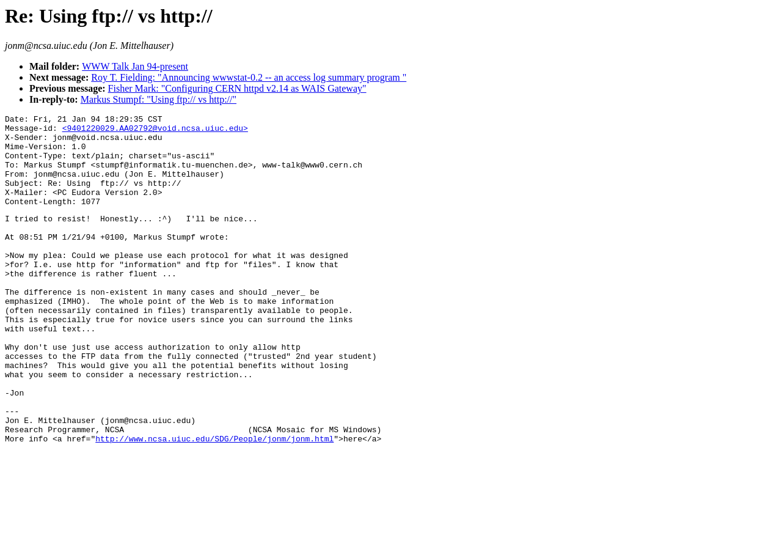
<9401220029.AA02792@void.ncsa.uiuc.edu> (155, 131)
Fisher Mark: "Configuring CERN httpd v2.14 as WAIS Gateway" (237, 88)
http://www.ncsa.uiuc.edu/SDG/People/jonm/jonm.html (214, 502)
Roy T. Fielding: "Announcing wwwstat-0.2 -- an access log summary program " (248, 77)
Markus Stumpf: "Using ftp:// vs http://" (158, 99)
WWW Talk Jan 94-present (135, 66)
